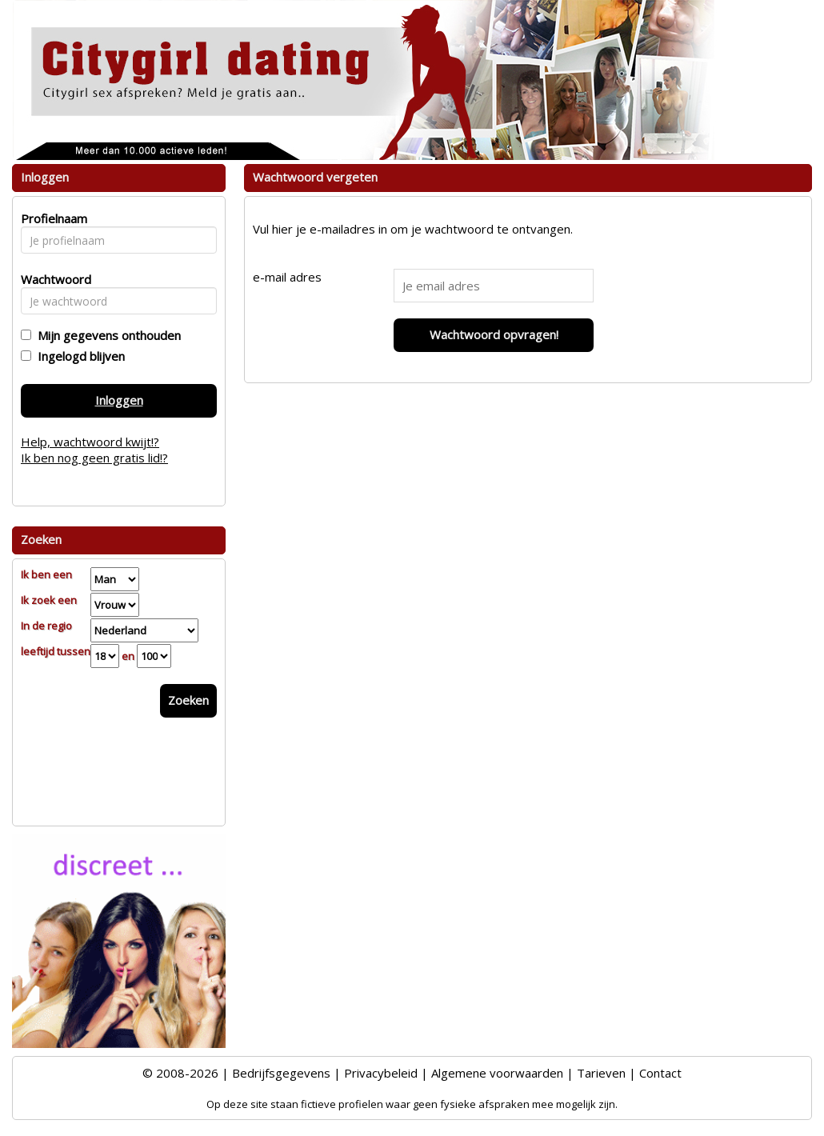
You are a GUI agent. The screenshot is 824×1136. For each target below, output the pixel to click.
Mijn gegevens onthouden (106, 335)
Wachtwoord (51, 279)
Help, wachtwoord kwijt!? (90, 442)
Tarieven (601, 1073)
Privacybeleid (381, 1073)
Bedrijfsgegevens (281, 1073)
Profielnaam (51, 218)
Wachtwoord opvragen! (494, 334)
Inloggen (119, 400)
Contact (660, 1073)
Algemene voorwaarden (497, 1073)
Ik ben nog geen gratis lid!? (94, 458)
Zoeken (188, 700)
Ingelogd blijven (78, 356)
